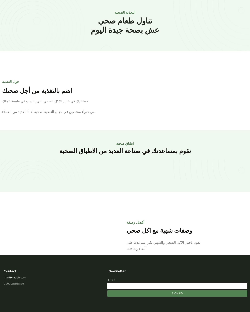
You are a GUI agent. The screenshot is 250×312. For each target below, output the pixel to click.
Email (111, 279)
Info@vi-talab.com (15, 277)
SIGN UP (177, 293)
